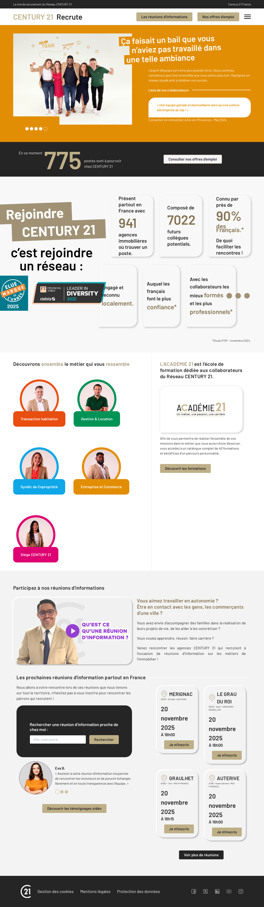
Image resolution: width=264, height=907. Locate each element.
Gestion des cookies (56, 891)
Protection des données (138, 891)
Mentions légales (95, 891)
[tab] (27, 128)
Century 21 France (239, 4)
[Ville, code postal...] (58, 739)
